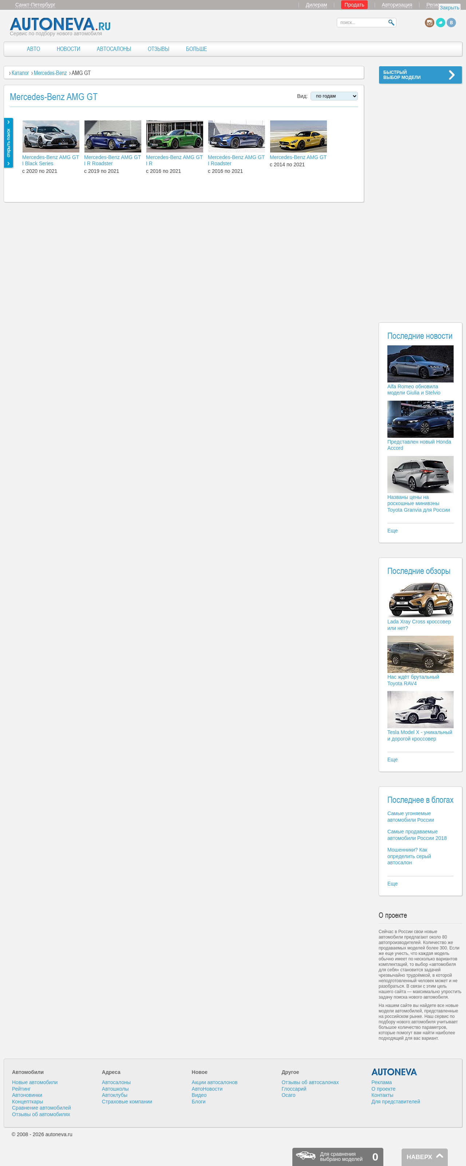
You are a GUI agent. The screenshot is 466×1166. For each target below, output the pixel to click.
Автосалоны (116, 1082)
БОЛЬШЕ (196, 49)
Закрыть (449, 8)
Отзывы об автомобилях (41, 1114)
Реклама (381, 1082)
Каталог (20, 73)
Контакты (382, 1095)
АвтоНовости (207, 1089)
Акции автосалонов (215, 1082)
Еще (392, 531)
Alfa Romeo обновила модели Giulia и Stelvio (414, 390)
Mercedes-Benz (50, 73)
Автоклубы (114, 1095)
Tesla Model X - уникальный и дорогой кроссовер (419, 735)
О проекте (383, 1089)
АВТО (33, 49)
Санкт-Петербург (35, 5)
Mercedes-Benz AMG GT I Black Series (50, 160)
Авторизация (397, 5)
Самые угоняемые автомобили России (410, 816)
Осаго (288, 1095)
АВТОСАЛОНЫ (114, 49)
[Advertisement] (420, 199)
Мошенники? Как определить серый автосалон (409, 856)
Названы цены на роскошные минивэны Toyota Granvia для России (418, 503)
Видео (199, 1095)
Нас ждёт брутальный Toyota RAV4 (413, 680)
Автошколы (115, 1089)
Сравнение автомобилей (41, 1108)
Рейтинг (21, 1089)
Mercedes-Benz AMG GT (298, 157)
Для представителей (395, 1101)
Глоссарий (293, 1089)
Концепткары (27, 1101)
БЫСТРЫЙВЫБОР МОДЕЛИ (401, 75)
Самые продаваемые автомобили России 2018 (417, 835)
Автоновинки (27, 1095)
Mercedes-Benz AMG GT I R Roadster (112, 160)
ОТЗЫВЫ (158, 49)
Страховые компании (127, 1101)
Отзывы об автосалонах (310, 1082)
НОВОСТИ (68, 49)
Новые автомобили (35, 1082)
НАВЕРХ (419, 1157)
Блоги (199, 1101)
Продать (354, 5)
